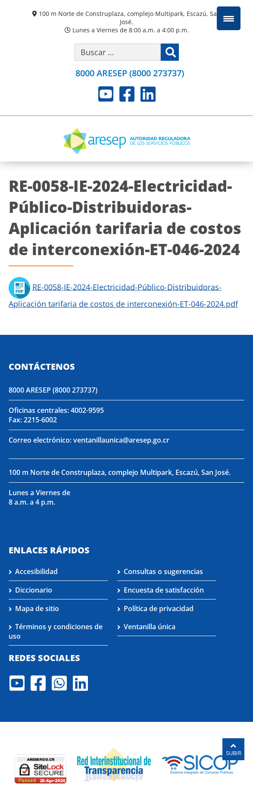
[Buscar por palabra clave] (118, 52)
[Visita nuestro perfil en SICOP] (200, 763)
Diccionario (33, 590)
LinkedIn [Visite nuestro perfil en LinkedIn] (148, 94)
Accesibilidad (36, 571)
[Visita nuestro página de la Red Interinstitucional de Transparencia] (114, 763)
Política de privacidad (159, 608)
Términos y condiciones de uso (56, 631)
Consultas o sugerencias (163, 571)
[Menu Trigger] (229, 18)
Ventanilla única (149, 626)
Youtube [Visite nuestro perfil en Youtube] (105, 94)
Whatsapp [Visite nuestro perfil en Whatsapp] (59, 683)
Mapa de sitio (37, 608)
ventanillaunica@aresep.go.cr (121, 440)
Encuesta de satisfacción (164, 590)
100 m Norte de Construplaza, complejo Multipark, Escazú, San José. (130, 17)
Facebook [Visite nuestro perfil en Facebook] (126, 94)
